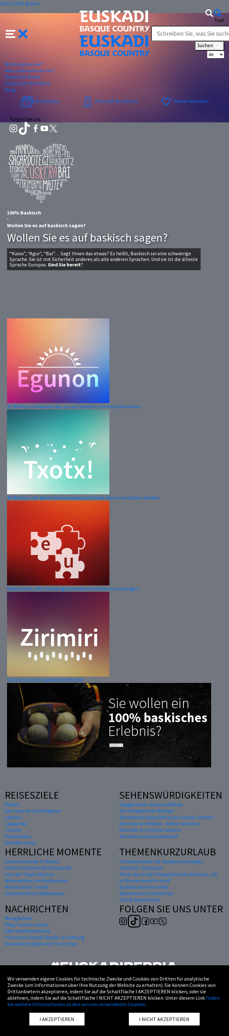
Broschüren (40, 101)
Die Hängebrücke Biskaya (146, 811)
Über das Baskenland (27, 931)
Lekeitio (14, 817)
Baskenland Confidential (146, 893)
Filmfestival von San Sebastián (38, 868)
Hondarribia (18, 836)
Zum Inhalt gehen (19, 3)
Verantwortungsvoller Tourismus (41, 943)
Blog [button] (10, 89)
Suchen (209, 46)
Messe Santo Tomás (26, 887)
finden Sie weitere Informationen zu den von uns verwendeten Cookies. (113, 1001)
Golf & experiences (139, 899)
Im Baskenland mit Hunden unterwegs (161, 861)
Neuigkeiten (18, 918)
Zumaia (13, 830)
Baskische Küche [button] (23, 77)
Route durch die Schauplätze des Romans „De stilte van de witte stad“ (168, 877)
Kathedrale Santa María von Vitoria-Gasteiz (166, 817)
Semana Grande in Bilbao (32, 861)
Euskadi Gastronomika (143, 887)
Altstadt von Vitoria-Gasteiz (150, 830)
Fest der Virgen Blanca (29, 874)
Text (219, 20)
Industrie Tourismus (141, 868)
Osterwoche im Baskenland (34, 893)
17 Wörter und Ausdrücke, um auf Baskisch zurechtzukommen (74, 406)
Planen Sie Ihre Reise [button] (27, 83)
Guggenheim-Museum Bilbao (151, 804)
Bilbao (12, 804)
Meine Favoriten (184, 101)
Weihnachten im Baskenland (36, 880)
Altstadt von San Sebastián (148, 836)
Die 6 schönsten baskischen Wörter (45, 680)
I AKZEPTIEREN (57, 1019)
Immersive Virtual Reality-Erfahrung (45, 937)
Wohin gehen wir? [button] (24, 64)
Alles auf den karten (109, 101)
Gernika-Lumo (20, 842)
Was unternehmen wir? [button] (30, 70)
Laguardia (15, 823)
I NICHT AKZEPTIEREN (164, 1019)
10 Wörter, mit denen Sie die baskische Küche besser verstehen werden (83, 497)
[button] (17, 33)
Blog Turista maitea (26, 924)
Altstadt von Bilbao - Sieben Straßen (159, 823)
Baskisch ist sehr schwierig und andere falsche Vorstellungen (73, 588)
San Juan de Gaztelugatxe (33, 811)
